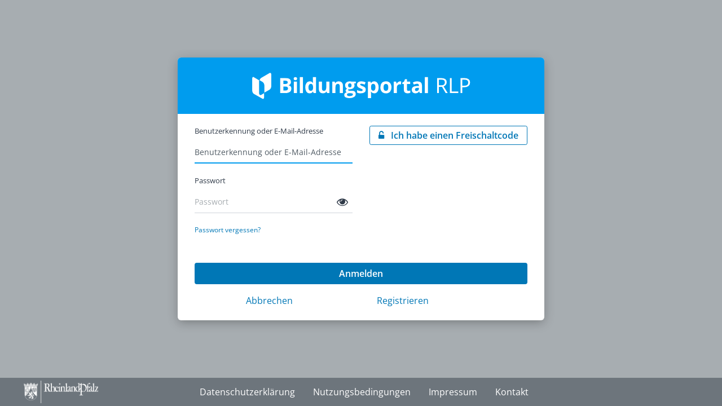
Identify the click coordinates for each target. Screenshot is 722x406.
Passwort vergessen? (228, 230)
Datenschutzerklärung (247, 392)
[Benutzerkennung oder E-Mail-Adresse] (274, 152)
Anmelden (361, 273)
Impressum (453, 392)
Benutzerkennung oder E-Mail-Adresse (259, 131)
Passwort (210, 180)
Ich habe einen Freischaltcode (453, 135)
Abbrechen (269, 300)
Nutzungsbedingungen (362, 392)
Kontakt (512, 392)
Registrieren (403, 300)
